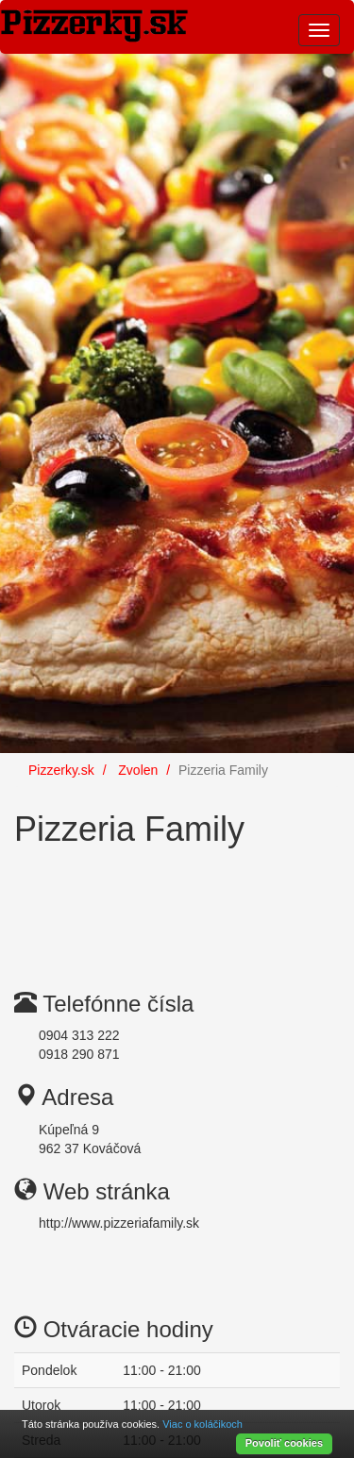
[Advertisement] (165, 904)
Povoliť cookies (284, 1443)
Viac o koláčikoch (202, 1424)
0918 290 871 (79, 1054)
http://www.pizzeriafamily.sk (119, 1223)
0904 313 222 (79, 1035)
